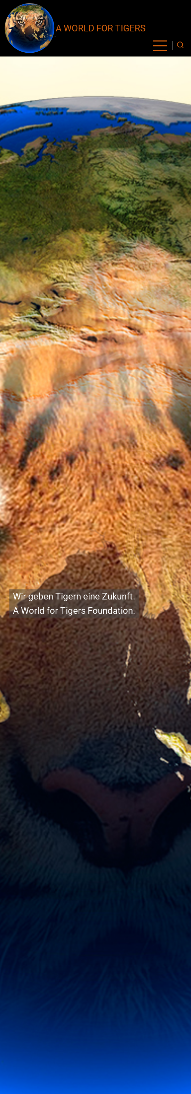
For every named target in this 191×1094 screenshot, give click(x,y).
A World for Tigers (100, 28)
